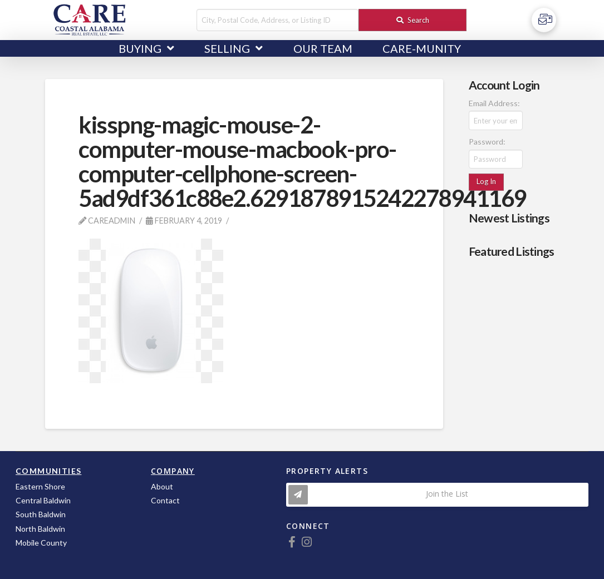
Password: (487, 141)
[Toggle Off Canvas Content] (544, 20)
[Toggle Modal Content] (437, 495)
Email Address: (494, 103)
